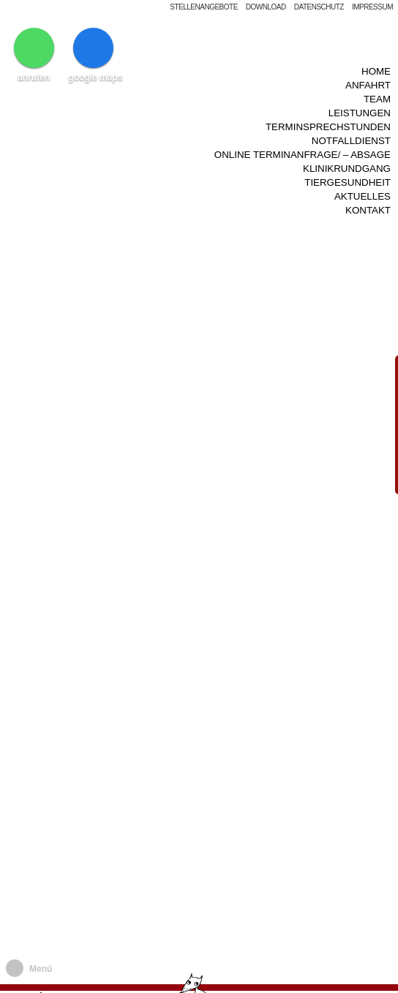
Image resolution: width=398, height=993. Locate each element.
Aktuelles (362, 167)
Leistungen (359, 94)
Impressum (372, 7)
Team (377, 83)
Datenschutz (319, 7)
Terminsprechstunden (328, 107)
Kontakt (368, 178)
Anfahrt (368, 70)
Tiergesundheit (347, 154)
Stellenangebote (204, 7)
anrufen (34, 55)
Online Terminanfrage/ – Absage (302, 130)
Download (266, 7)
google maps (95, 55)
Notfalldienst (351, 118)
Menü (40, 969)
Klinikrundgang (347, 142)
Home (376, 58)
